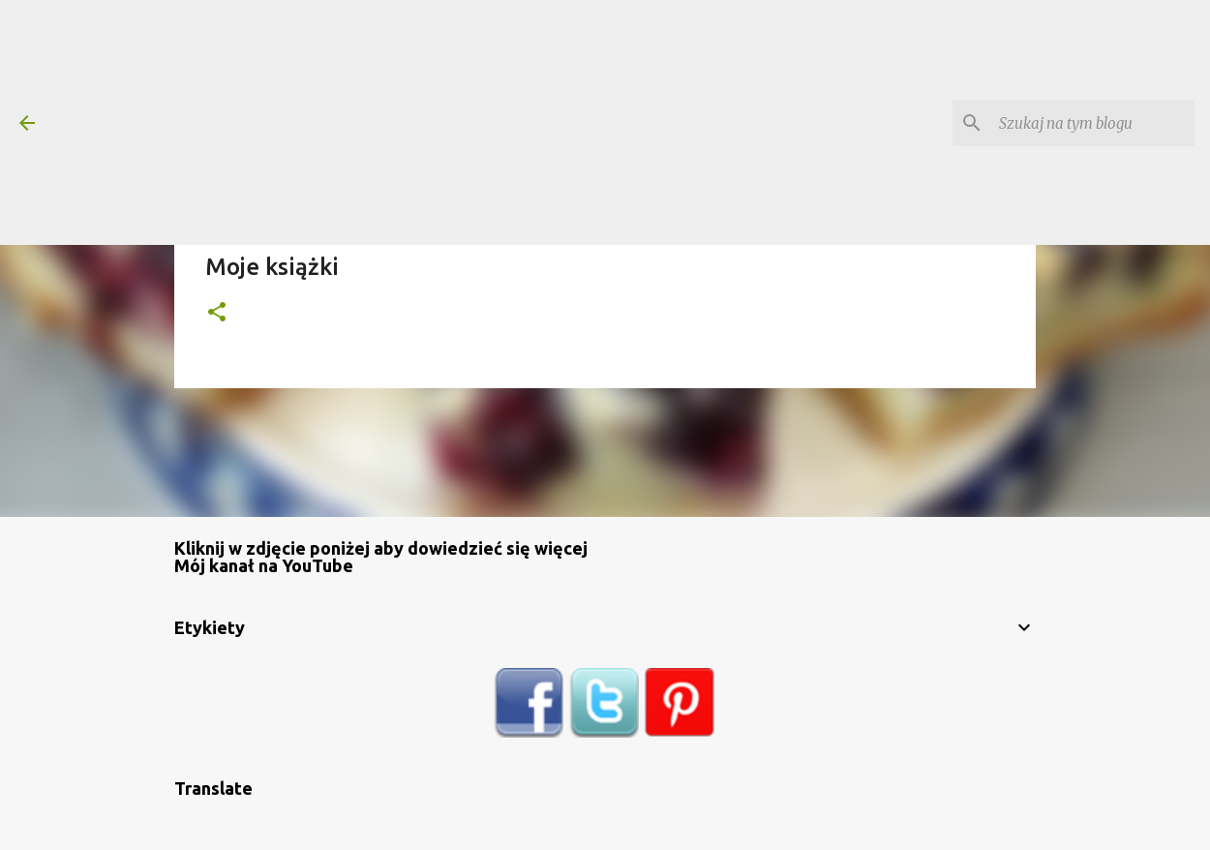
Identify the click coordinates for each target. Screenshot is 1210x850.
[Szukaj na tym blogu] (1093, 123)
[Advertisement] (523, 121)
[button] (216, 313)
